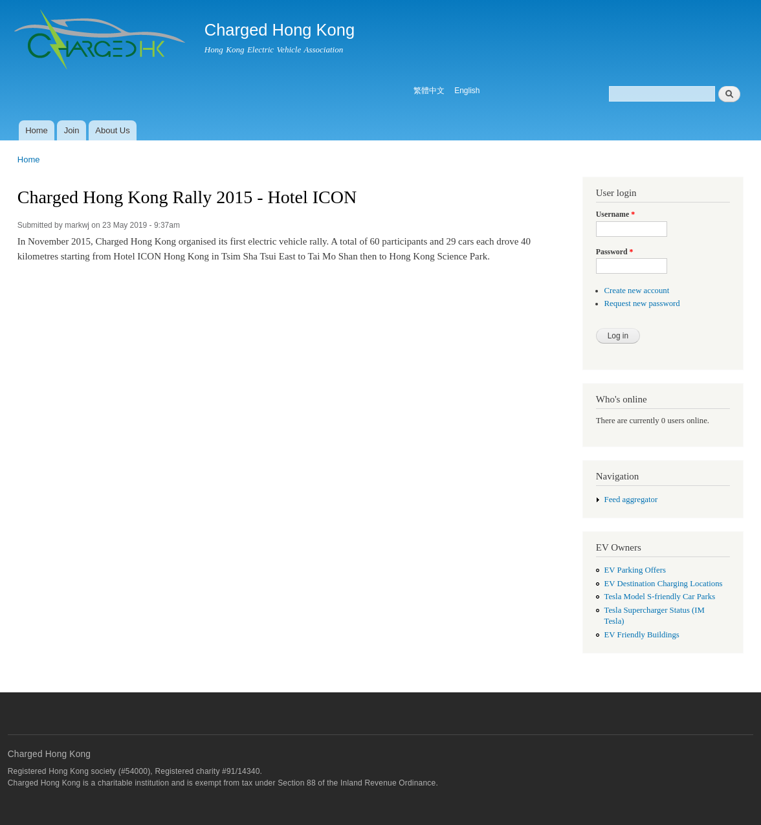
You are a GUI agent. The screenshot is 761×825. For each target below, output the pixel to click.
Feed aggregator (631, 499)
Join (72, 130)
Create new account (637, 290)
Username (615, 214)
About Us (112, 130)
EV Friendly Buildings (641, 634)
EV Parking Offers (635, 570)
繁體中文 (429, 90)
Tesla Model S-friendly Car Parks (660, 596)
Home (36, 130)
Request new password (642, 303)
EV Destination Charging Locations (663, 583)
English (467, 90)
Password (615, 251)
